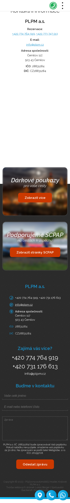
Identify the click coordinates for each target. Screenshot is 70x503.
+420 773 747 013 (47, 33)
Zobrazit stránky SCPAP (35, 252)
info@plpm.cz (35, 44)
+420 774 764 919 (23, 33)
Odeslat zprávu (35, 468)
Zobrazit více (35, 198)
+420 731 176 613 (50, 297)
